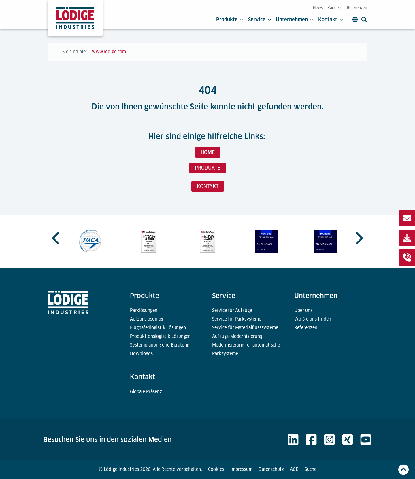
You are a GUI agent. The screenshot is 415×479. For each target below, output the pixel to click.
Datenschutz (271, 469)
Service (259, 19)
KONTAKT (207, 186)
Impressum (241, 469)
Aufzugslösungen (147, 319)
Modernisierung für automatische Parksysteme (246, 349)
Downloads (141, 353)
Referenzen (357, 8)
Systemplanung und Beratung (159, 345)
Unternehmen (295, 19)
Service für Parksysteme (236, 319)
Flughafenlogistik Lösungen (158, 327)
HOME (208, 152)
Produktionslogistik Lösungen (160, 336)
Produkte (230, 19)
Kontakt (330, 19)
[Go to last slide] (56, 238)
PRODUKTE (207, 168)
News (318, 8)
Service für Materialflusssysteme (245, 327)
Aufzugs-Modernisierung (237, 336)
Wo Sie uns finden (312, 319)
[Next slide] (358, 238)
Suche (310, 469)
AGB (294, 469)
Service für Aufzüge (232, 310)
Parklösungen (143, 310)
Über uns (303, 310)
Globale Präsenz (146, 391)
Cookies (216, 469)
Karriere (334, 8)
